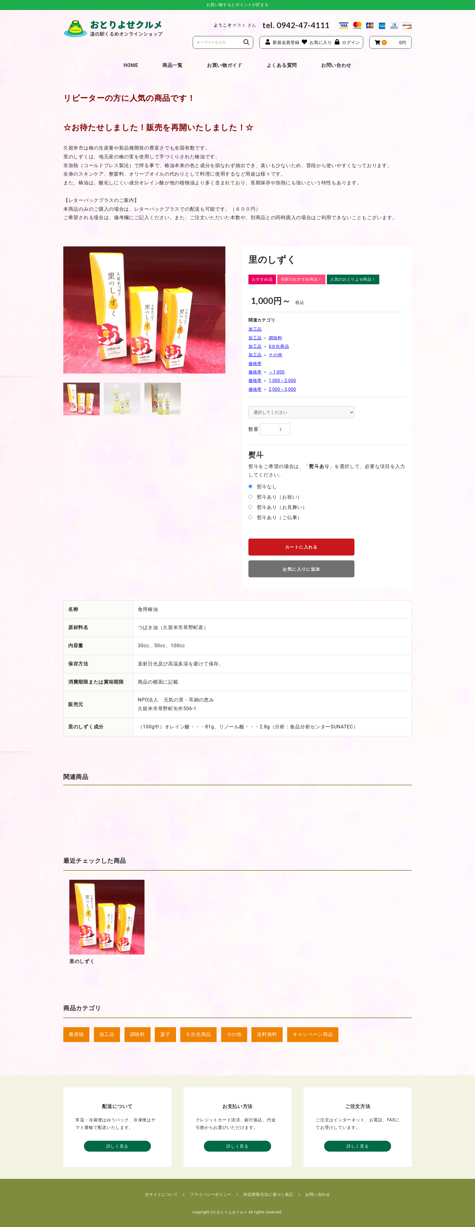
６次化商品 (198, 1034)
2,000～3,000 (282, 389)
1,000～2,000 (282, 380)
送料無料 (267, 1034)
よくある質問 (282, 65)
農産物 (76, 1034)
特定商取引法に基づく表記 (268, 1194)
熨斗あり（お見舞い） (282, 507)
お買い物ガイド (224, 65)
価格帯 (255, 363)
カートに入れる (301, 547)
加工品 (255, 329)
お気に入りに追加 (301, 569)
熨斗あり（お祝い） (279, 497)
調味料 (275, 337)
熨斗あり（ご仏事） (279, 517)
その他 (275, 354)
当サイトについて (161, 1194)
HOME (131, 65)
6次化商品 (279, 346)
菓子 (165, 1034)
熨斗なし (267, 487)
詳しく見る (117, 1146)
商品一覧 (172, 65)
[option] (144, 310)
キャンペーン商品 (313, 1034)
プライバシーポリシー (210, 1194)
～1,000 (276, 372)
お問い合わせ (336, 65)
